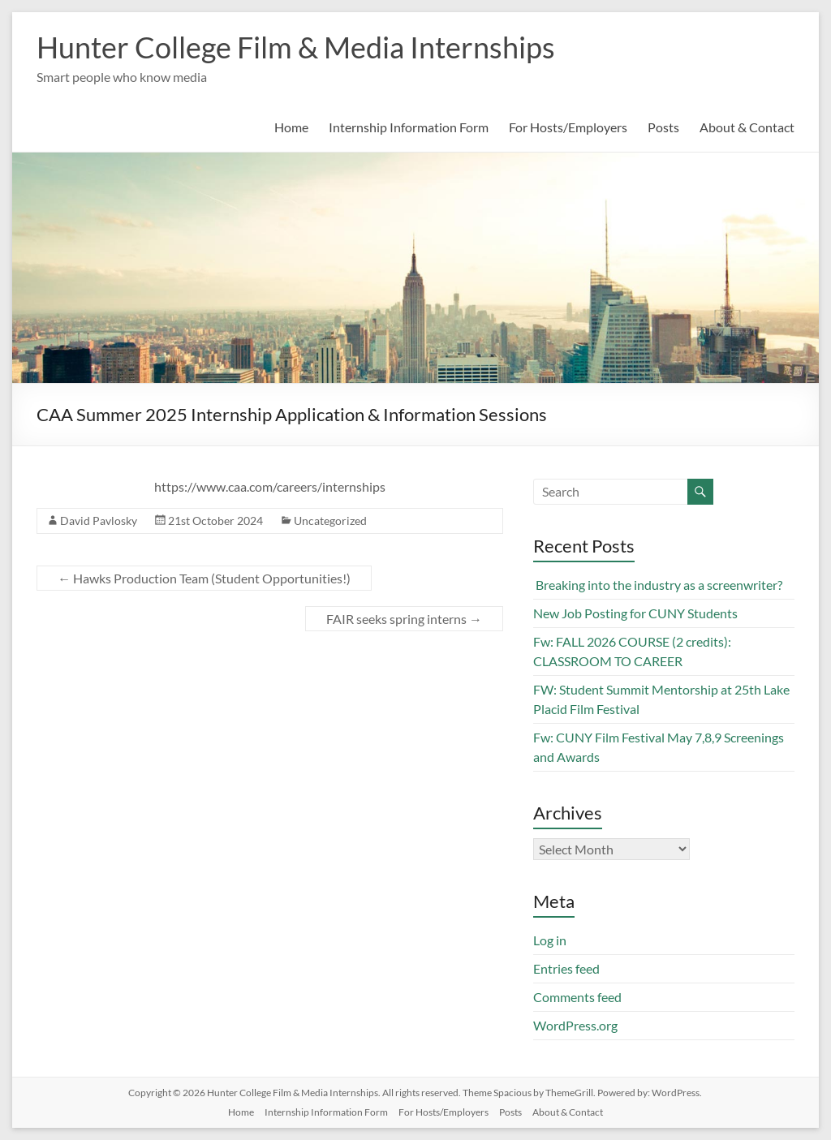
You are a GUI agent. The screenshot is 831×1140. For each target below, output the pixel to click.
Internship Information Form (409, 127)
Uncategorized (330, 520)
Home (291, 127)
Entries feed (566, 968)
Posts (663, 127)
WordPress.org (575, 1025)
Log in (549, 940)
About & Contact (747, 127)
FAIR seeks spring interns (404, 618)
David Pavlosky (98, 520)
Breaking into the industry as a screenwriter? (657, 584)
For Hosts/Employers (568, 127)
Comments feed (577, 996)
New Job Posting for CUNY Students (635, 613)
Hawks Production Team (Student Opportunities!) (204, 578)
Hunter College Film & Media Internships (296, 47)
